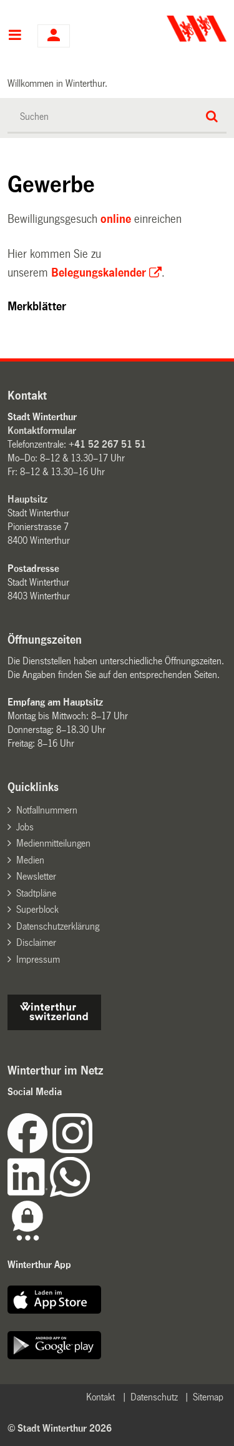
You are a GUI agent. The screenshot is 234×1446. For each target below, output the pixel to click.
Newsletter (36, 876)
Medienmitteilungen (53, 843)
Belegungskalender (98, 273)
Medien (30, 860)
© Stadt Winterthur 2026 (59, 1428)
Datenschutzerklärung (57, 926)
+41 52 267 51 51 (107, 444)
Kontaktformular (41, 430)
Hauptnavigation (14, 36)
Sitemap (208, 1397)
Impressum (38, 959)
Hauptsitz (27, 499)
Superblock (37, 909)
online (115, 219)
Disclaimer (36, 942)
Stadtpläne (36, 893)
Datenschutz (154, 1397)
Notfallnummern (46, 810)
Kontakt (100, 1397)
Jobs (25, 827)
